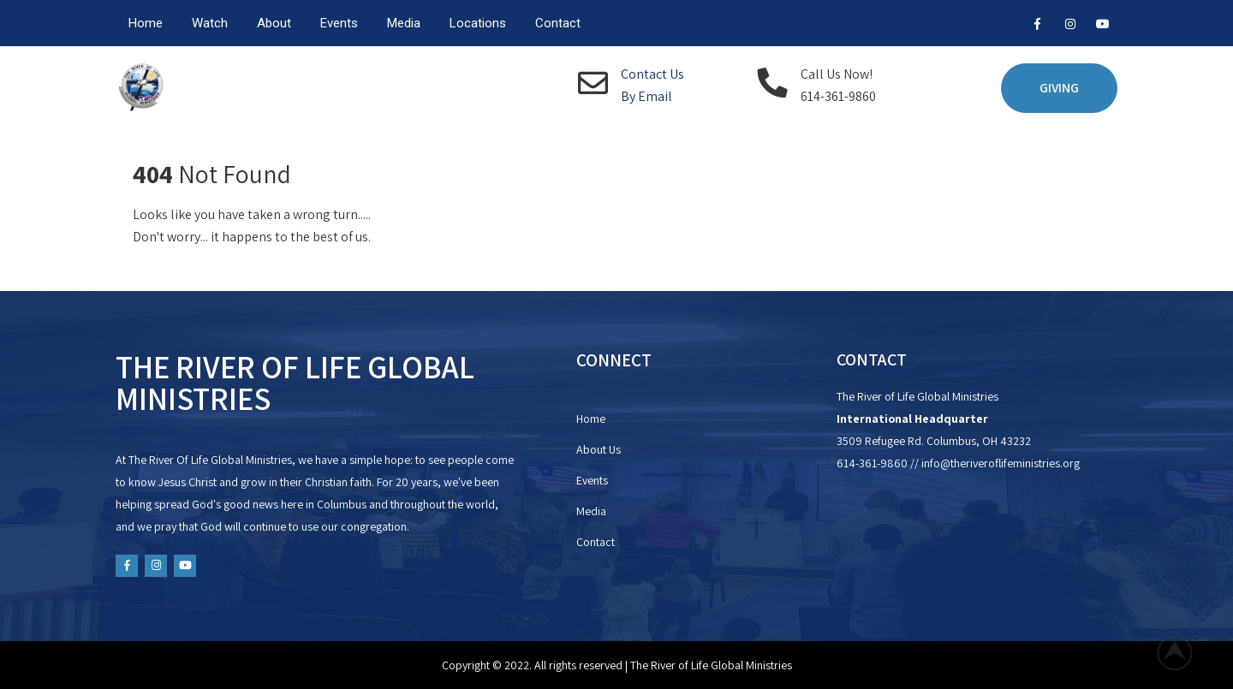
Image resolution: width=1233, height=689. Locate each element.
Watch (210, 23)
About (274, 23)
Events (339, 23)
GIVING (1059, 88)
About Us (598, 449)
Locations (478, 23)
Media (403, 23)
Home (145, 23)
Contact (558, 23)
